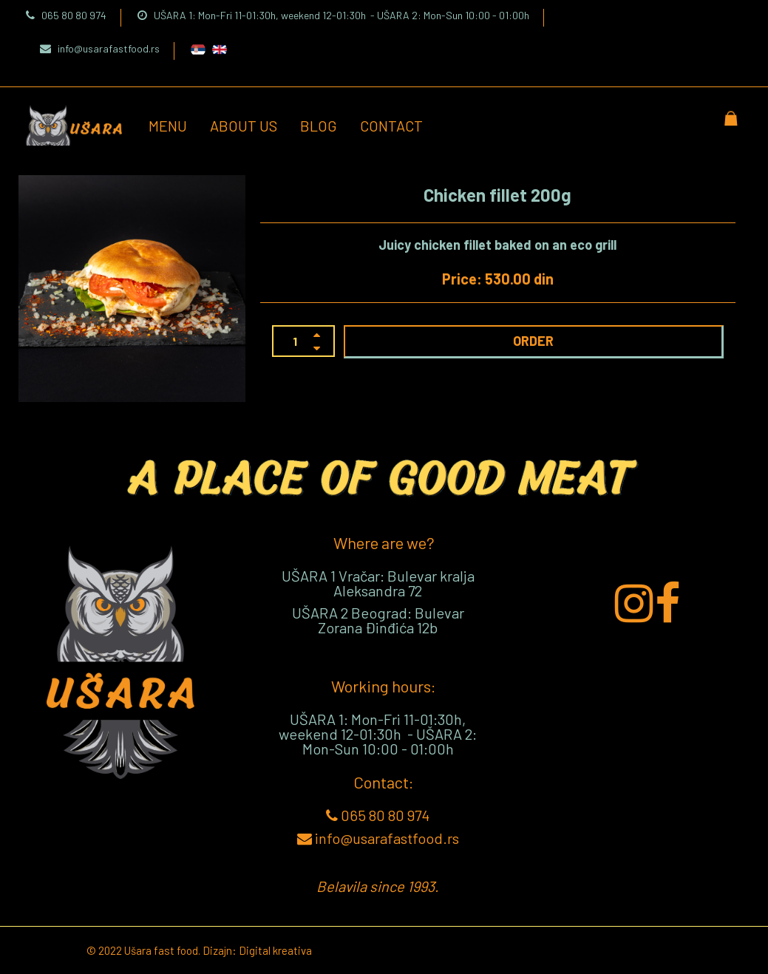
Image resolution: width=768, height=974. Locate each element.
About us (243, 125)
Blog (318, 125)
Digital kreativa (275, 950)
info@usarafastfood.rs (100, 48)
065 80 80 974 (66, 15)
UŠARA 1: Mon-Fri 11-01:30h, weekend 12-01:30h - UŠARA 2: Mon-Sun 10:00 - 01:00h (333, 15)
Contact (391, 125)
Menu (168, 125)
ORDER (533, 341)
